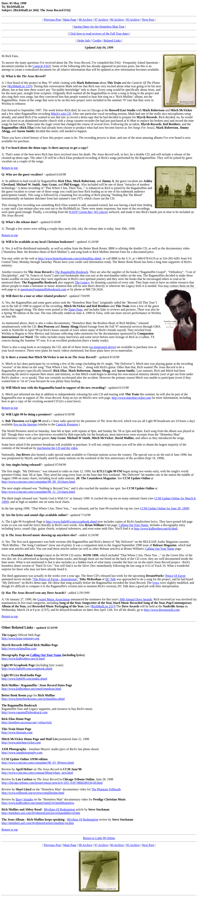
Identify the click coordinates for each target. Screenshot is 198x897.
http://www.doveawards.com (162, 609)
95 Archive (133, 19)
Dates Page (76, 309)
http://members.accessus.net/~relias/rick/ (27, 722)
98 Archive (85, 19)
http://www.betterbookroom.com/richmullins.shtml (69, 258)
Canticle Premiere (67, 424)
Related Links (112, 40)
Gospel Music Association (53, 599)
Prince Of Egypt (175, 575)
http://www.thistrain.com (17, 732)
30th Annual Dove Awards (135, 599)
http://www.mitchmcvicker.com (131, 397)
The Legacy (82, 282)
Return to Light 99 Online (99, 838)
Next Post (148, 19)
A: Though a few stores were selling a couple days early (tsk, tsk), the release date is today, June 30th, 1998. (68, 228)
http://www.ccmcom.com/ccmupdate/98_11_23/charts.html (38, 491)
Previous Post (52, 19)
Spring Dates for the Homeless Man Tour (98, 26)
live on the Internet (25, 424)
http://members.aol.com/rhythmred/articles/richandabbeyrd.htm (41, 813)
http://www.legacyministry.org (20, 638)
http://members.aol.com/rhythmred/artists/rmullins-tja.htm (38, 823)
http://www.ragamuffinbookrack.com (25, 712)
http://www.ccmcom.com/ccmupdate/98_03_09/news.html (38, 762)
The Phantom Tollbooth (106, 789)
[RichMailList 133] (19, 86)
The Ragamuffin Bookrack (71, 272)
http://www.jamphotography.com (22, 752)
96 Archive (117, 19)
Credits (96, 40)
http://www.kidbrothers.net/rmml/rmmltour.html (31, 688)
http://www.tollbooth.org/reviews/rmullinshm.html (33, 792)
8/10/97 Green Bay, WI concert (88, 212)
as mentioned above (102, 347)
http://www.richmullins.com (19, 648)
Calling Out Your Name (133, 525)
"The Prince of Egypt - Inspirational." (55, 579)
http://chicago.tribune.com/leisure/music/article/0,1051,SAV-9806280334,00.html (52, 782)
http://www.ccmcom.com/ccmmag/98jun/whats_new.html (37, 772)
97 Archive (101, 19)
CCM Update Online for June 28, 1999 (164, 508)
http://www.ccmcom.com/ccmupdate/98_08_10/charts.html (38, 481)
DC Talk (110, 579)
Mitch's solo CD (61, 113)
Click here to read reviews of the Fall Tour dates (99, 33)
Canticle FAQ (41, 66)
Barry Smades (24, 799)
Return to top (10, 167)
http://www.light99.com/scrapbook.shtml (71, 521)
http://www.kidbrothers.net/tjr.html (155, 528)
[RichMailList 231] (102, 606)
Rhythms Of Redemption (59, 809)
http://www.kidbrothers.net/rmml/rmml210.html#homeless (38, 803)
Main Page (69, 19)
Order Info (83, 40)
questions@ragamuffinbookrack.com (43, 289)
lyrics (155, 582)
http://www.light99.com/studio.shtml (24, 678)
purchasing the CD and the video (57, 448)
